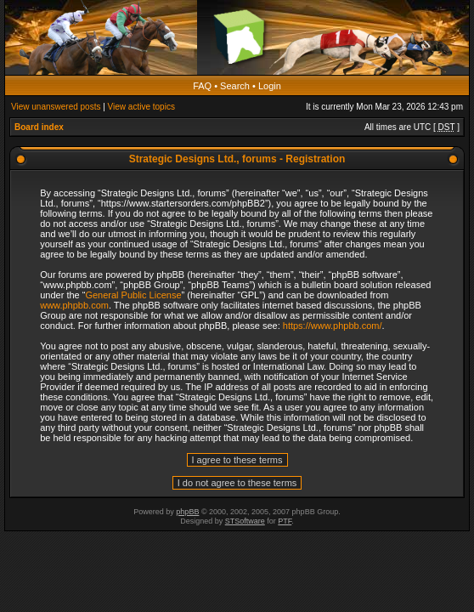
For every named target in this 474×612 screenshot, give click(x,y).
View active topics (141, 106)
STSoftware (245, 521)
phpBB (187, 511)
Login (269, 86)
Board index (39, 127)
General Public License (133, 295)
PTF (284, 521)
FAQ (202, 86)
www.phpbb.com (74, 305)
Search (235, 86)
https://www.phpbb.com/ (332, 325)
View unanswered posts (55, 106)
